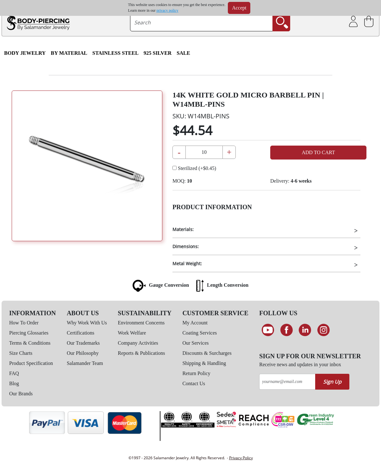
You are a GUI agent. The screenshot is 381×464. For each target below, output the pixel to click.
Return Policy (196, 373)
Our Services (195, 343)
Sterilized (194, 168)
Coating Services (199, 332)
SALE (183, 53)
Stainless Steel (115, 53)
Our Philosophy (83, 353)
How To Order (24, 322)
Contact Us (193, 383)
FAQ (14, 373)
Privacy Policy (241, 458)
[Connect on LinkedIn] (305, 330)
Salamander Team (85, 363)
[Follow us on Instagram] (323, 330)
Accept (239, 7)
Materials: (183, 229)
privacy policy (167, 10)
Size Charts (20, 353)
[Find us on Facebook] (286, 330)
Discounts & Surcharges (206, 353)
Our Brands (21, 393)
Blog (14, 383)
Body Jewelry (25, 53)
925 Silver (158, 53)
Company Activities (138, 343)
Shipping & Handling (204, 363)
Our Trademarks (83, 343)
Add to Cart (318, 152)
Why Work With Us (87, 322)
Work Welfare (132, 332)
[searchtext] (201, 22)
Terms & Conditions (29, 343)
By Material (69, 53)
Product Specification (31, 363)
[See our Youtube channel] (268, 330)
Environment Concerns (141, 322)
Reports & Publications (141, 353)
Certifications (80, 332)
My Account (195, 322)
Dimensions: (185, 246)
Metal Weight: (187, 263)
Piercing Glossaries (28, 332)
